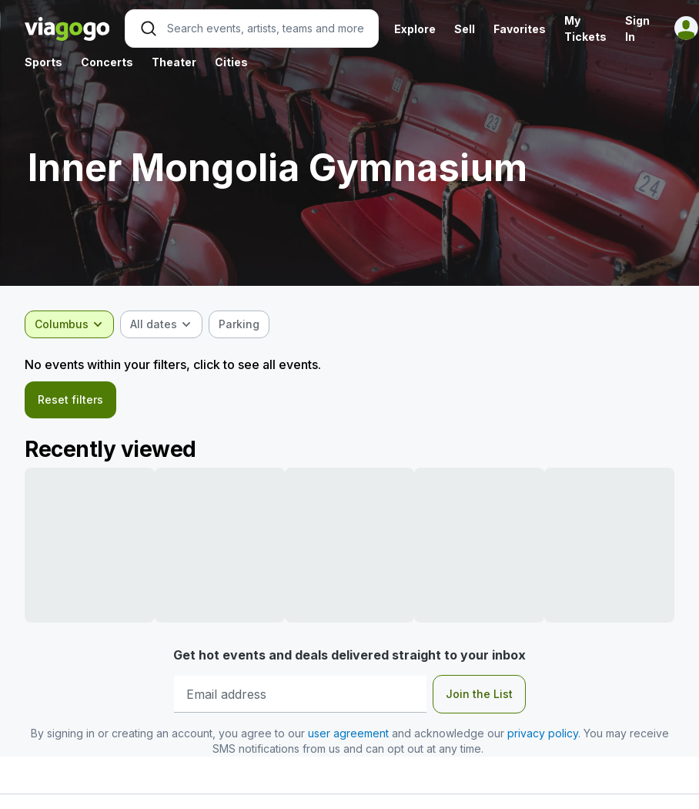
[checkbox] (239, 324)
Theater (174, 62)
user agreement (348, 733)
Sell (464, 28)
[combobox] (69, 324)
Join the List (479, 693)
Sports (43, 62)
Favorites (519, 28)
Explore (415, 28)
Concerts (107, 62)
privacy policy (542, 733)
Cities (231, 62)
